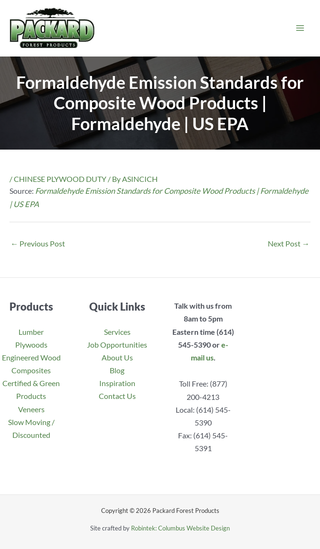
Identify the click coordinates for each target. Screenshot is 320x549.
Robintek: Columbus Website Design (180, 528)
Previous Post (37, 243)
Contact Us (117, 395)
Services (117, 331)
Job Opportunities (117, 344)
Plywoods (31, 344)
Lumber (31, 331)
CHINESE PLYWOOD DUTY (60, 178)
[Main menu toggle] (300, 28)
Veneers (31, 409)
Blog (117, 370)
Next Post (289, 243)
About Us (117, 357)
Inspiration (117, 383)
